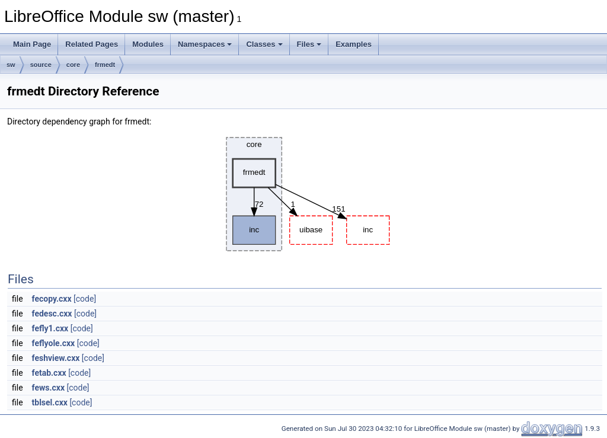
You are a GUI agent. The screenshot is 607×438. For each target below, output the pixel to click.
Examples (354, 44)
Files (309, 44)
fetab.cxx (49, 373)
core (73, 64)
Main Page (32, 44)
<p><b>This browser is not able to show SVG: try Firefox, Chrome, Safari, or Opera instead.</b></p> (304, 194)
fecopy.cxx (52, 298)
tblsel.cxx (50, 402)
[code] (85, 298)
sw (11, 64)
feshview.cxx (56, 358)
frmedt (105, 64)
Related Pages (91, 44)
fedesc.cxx (52, 313)
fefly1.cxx (50, 328)
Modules (148, 44)
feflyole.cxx (53, 343)
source (41, 64)
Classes (264, 44)
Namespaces (205, 44)
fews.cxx (48, 387)
